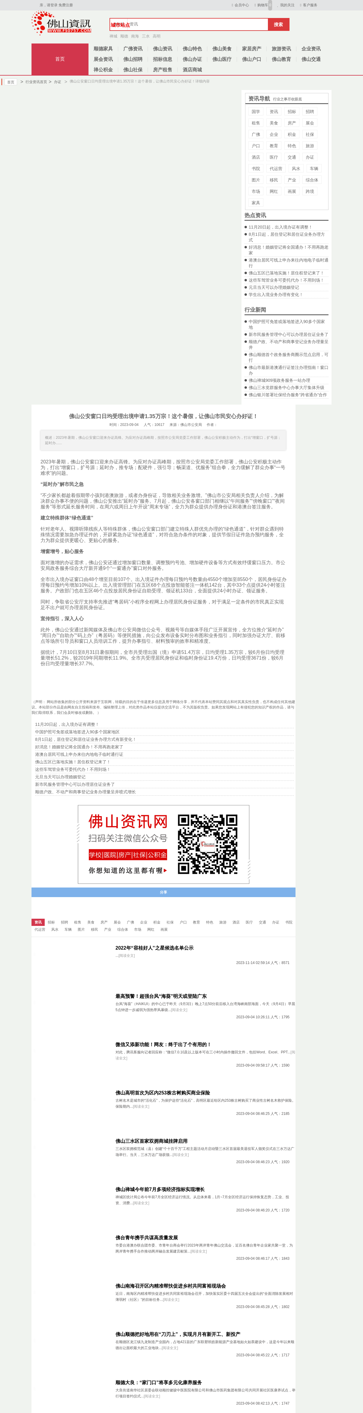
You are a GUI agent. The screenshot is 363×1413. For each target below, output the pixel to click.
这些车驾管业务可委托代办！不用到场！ (286, 280)
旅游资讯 (281, 48)
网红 (274, 191)
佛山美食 (222, 48)
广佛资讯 (132, 48)
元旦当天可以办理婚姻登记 (274, 287)
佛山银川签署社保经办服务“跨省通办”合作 (288, 394)
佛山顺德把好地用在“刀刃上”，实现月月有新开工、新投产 (178, 1334)
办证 (55, 82)
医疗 (274, 157)
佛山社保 (132, 69)
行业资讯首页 (33, 82)
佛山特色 (192, 48)
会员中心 (239, 5)
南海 (135, 36)
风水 (296, 168)
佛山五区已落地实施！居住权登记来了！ (286, 273)
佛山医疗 (222, 59)
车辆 (314, 168)
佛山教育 (281, 59)
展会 (310, 123)
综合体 (312, 180)
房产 (292, 123)
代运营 (276, 168)
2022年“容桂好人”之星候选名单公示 (155, 947)
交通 (292, 157)
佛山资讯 (162, 48)
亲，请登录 (49, 5)
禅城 (113, 36)
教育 (274, 145)
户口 (256, 145)
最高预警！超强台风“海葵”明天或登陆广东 (161, 996)
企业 (274, 134)
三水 (146, 36)
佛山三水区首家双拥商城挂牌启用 (152, 1141)
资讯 (274, 111)
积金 (292, 134)
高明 (156, 36)
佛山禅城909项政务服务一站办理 (279, 380)
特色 (292, 145)
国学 (256, 111)
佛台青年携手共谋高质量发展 (147, 1237)
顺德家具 (103, 48)
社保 (310, 134)
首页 (60, 58)
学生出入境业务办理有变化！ (276, 294)
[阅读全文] (126, 955)
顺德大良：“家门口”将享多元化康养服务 (159, 1382)
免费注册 (65, 5)
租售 (256, 123)
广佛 (256, 134)
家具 (256, 202)
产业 (292, 180)
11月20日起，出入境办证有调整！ (281, 227)
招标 (292, 111)
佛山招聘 (132, 59)
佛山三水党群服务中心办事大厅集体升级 (286, 387)
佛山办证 (192, 59)
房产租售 (162, 69)
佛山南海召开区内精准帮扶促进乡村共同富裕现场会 (171, 1286)
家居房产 (251, 48)
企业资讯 (311, 48)
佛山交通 (311, 59)
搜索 (278, 24)
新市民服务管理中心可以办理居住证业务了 (288, 334)
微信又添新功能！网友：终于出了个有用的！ (164, 1044)
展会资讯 (103, 59)
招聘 (310, 111)
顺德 (124, 36)
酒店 (256, 157)
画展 (292, 191)
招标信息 (162, 59)
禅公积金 (103, 69)
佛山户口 (251, 59)
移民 (274, 180)
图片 (256, 180)
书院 (256, 168)
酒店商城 (192, 69)
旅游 (310, 145)
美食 (274, 123)
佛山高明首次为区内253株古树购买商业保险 (163, 1092)
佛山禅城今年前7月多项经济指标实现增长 (160, 1189)
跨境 (310, 191)
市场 (256, 191)
